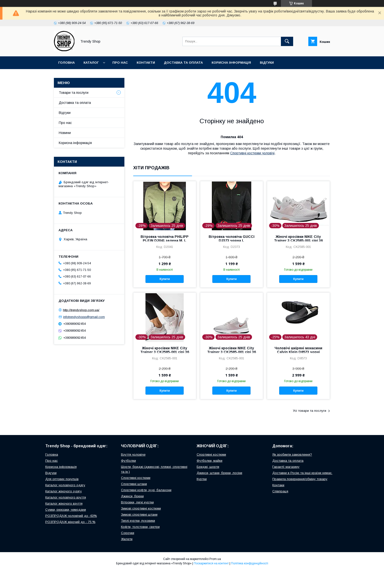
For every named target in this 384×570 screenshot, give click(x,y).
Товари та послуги (73, 93)
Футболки (128, 460)
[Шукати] (287, 41)
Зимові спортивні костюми (141, 508)
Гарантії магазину (286, 467)
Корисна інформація (231, 62)
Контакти (146, 62)
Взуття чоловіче (133, 454)
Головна (66, 62)
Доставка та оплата (183, 62)
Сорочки (127, 533)
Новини (65, 133)
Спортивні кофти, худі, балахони (146, 490)
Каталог (91, 62)
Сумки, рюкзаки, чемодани (65, 509)
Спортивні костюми (135, 478)
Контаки (278, 485)
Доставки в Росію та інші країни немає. (302, 473)
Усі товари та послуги (309, 410)
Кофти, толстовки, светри (140, 527)
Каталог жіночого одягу (63, 491)
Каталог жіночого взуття (64, 503)
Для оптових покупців (62, 479)
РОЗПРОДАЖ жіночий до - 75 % (70, 522)
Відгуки (267, 62)
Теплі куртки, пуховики (138, 520)
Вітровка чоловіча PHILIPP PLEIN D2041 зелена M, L (165, 239)
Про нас (120, 62)
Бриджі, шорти (208, 467)
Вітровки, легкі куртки (137, 502)
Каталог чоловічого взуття (65, 497)
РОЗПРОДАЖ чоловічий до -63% (71, 516)
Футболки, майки (209, 460)
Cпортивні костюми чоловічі (252, 153)
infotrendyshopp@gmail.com (84, 317)
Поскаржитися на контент (211, 563)
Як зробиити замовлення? (292, 454)
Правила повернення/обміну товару (299, 479)
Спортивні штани (134, 484)
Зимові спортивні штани (139, 514)
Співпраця (280, 491)
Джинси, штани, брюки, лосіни (219, 473)
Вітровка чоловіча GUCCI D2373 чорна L (231, 239)
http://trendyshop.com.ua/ (81, 310)
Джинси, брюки (132, 496)
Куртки (202, 479)
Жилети (126, 539)
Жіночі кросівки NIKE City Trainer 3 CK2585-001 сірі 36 (298, 239)
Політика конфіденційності (249, 563)
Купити (164, 279)
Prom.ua (215, 559)
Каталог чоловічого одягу (65, 485)
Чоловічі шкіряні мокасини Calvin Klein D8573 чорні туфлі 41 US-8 (298, 352)
